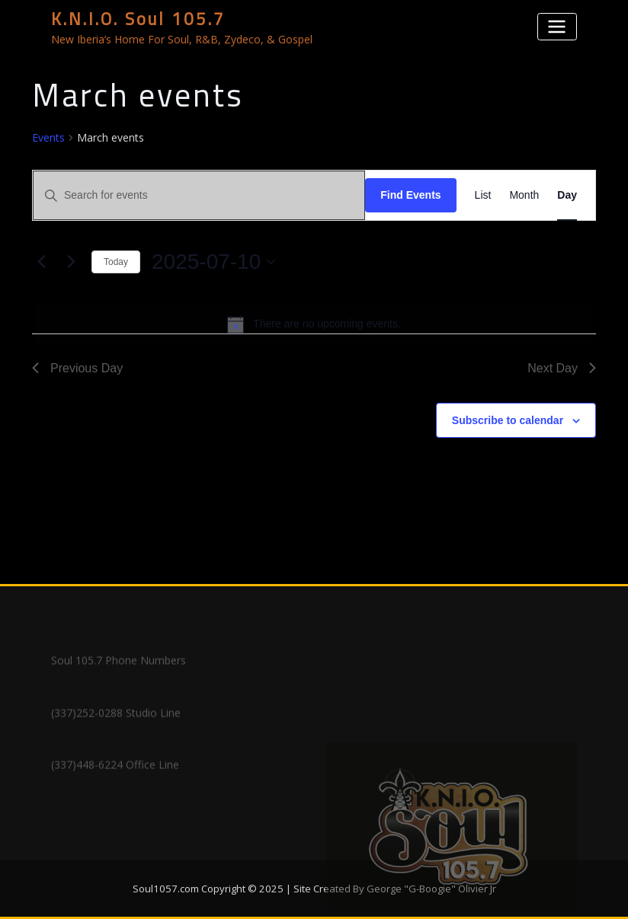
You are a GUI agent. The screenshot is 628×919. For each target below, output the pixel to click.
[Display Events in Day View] (567, 195)
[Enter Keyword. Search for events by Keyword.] (199, 195)
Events (48, 137)
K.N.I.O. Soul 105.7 (138, 19)
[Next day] (71, 262)
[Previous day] (41, 262)
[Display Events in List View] (483, 195)
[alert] (314, 324)
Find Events (410, 195)
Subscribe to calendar (507, 420)
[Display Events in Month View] (524, 195)
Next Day (561, 368)
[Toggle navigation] (557, 26)
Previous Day (77, 368)
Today (116, 262)
